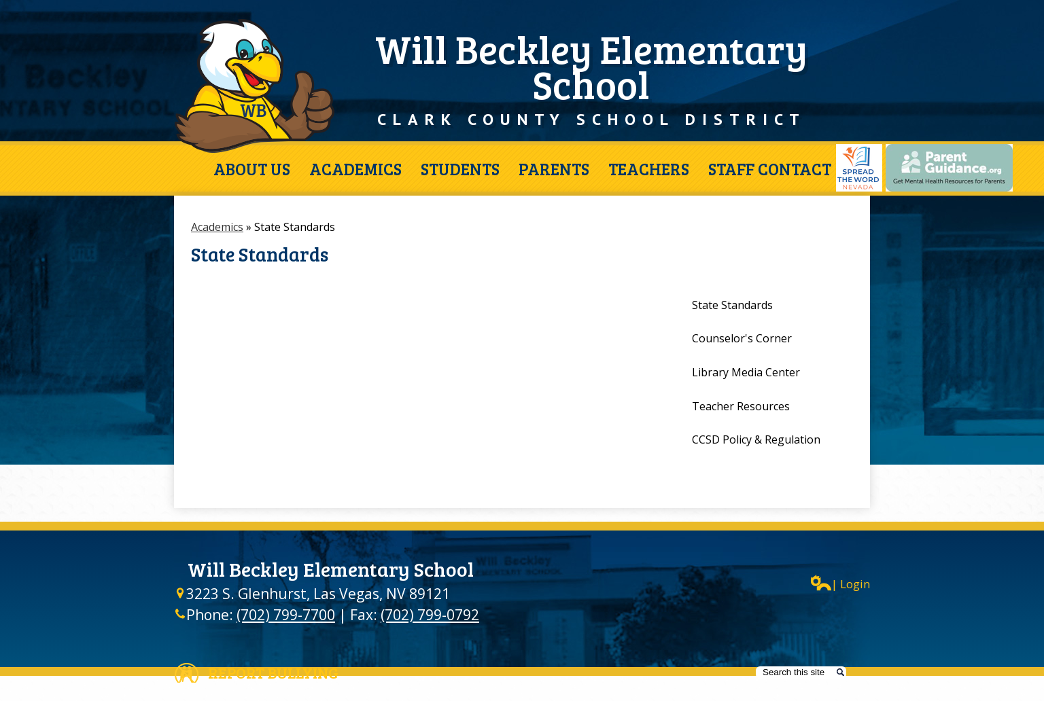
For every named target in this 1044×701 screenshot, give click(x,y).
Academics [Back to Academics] (217, 226)
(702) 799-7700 (286, 614)
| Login (840, 583)
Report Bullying (273, 672)
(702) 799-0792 (430, 614)
